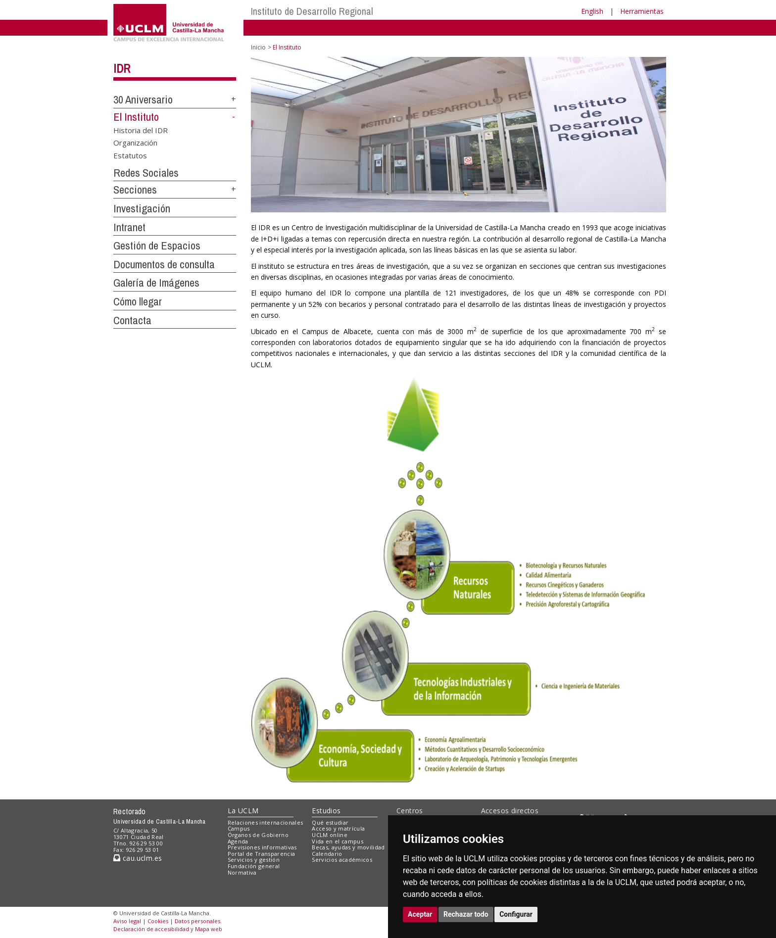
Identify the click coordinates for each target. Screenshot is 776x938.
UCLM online (329, 835)
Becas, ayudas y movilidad (348, 847)
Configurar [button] (516, 914)
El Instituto (136, 116)
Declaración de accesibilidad (151, 929)
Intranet (129, 227)
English (592, 11)
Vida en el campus (337, 841)
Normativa (242, 872)
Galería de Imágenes (156, 282)
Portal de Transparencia (261, 853)
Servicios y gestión (254, 859)
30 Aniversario (143, 99)
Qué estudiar (330, 822)
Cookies (157, 921)
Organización (135, 143)
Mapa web (208, 929)
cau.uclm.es (137, 858)
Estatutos (130, 155)
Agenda (238, 841)
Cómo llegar (137, 301)
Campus (239, 828)
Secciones (135, 189)
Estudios (326, 810)
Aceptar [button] (420, 914)
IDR (121, 68)
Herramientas (642, 11)
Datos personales (197, 921)
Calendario (327, 853)
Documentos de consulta (164, 264)
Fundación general (254, 866)
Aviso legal (127, 921)
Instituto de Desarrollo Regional (312, 11)
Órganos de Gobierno (258, 835)
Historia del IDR (140, 130)
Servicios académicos (342, 859)
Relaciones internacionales (265, 822)
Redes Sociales (146, 172)
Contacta (132, 320)
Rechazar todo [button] (465, 914)
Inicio (258, 47)
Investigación (141, 208)
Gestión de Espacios (156, 245)
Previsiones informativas (262, 847)
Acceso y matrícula (338, 828)
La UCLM (243, 810)
